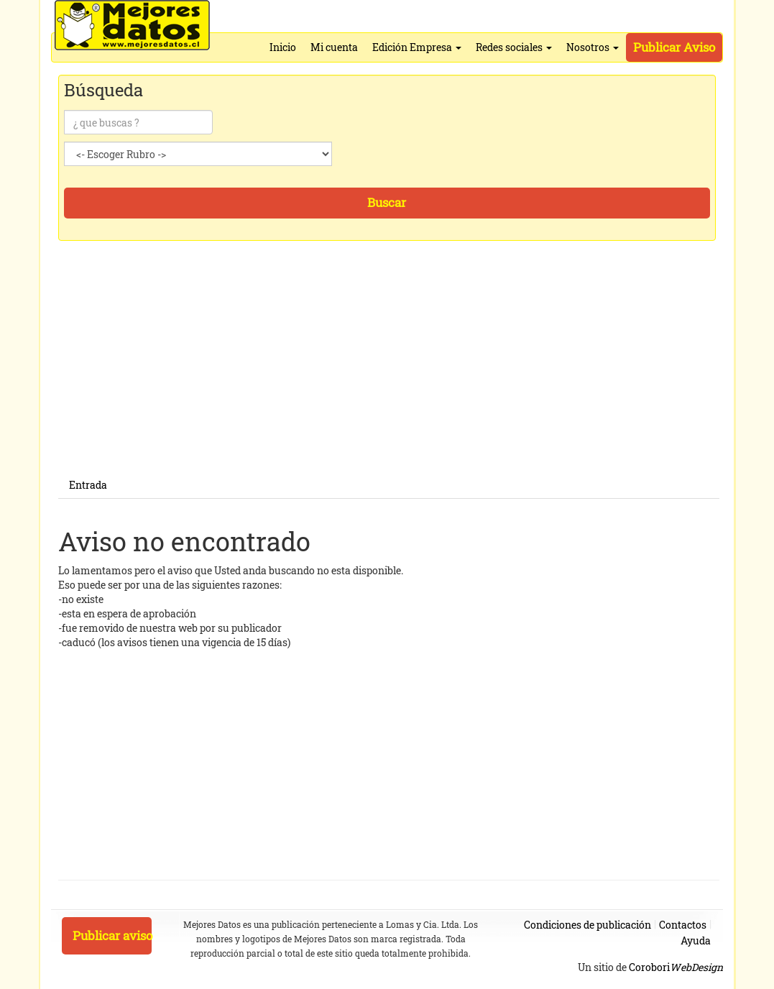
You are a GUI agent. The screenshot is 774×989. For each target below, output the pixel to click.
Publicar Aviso (674, 47)
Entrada (88, 485)
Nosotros (592, 47)
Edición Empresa (416, 47)
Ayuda (696, 940)
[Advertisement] (388, 371)
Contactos (682, 925)
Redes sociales (514, 47)
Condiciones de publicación (587, 925)
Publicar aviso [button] (112, 935)
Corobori (676, 967)
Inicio (282, 47)
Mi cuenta (334, 47)
